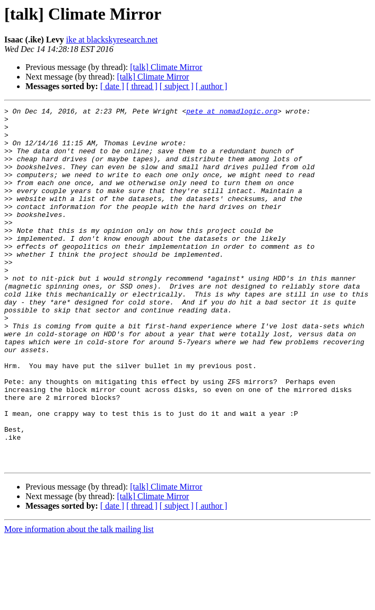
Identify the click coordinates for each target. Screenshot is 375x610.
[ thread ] (142, 86)
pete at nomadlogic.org (231, 112)
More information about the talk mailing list (79, 600)
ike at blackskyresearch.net (112, 39)
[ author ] (212, 86)
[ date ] (112, 86)
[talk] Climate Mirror (166, 67)
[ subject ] (177, 86)
